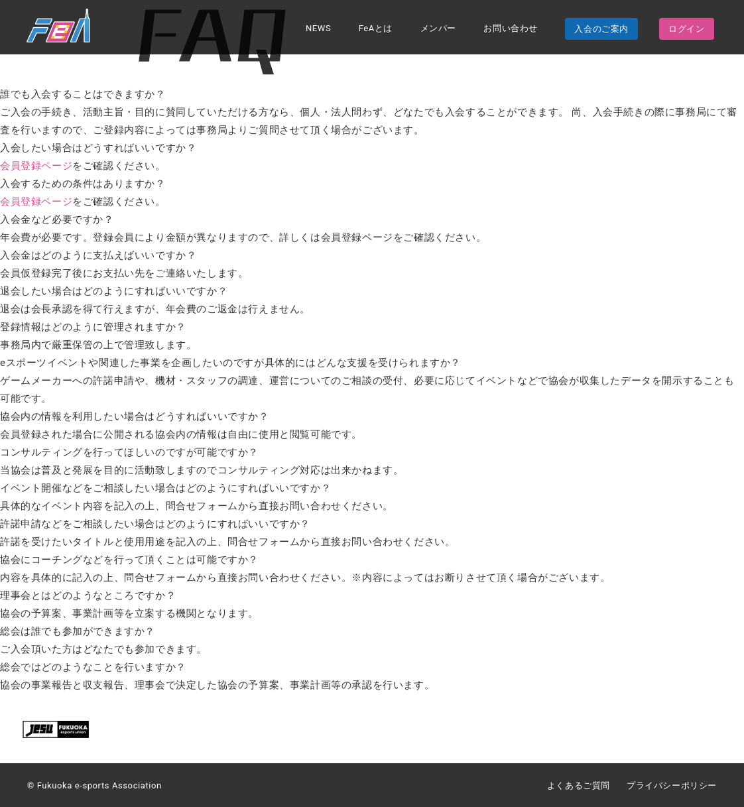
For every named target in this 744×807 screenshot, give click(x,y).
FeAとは (376, 29)
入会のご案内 (601, 29)
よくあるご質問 (578, 785)
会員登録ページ (36, 166)
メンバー (438, 29)
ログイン (686, 29)
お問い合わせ (510, 29)
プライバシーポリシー (672, 785)
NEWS (318, 29)
